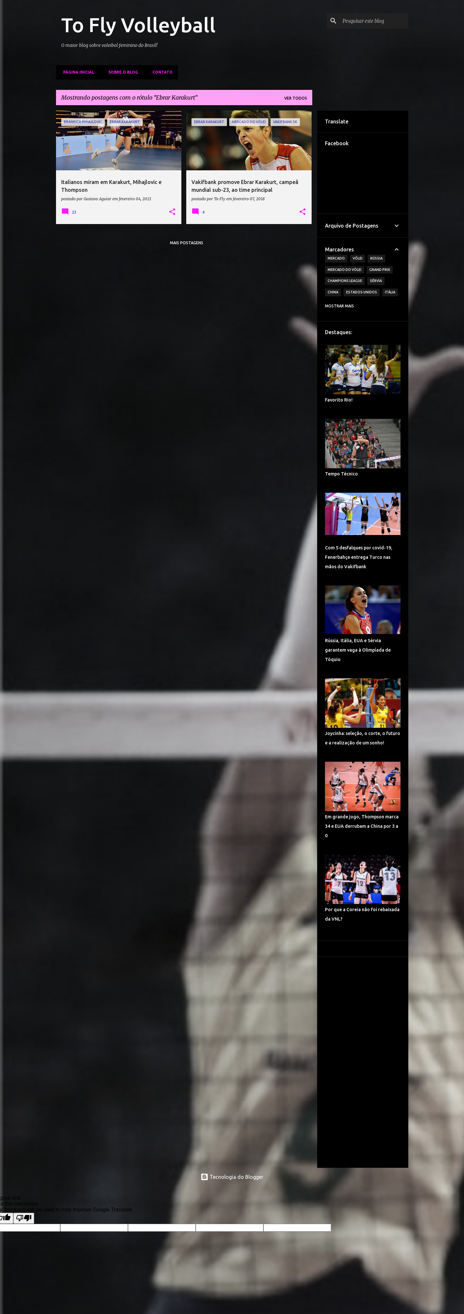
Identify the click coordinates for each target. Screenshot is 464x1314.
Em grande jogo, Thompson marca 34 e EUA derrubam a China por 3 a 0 (362, 826)
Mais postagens (186, 243)
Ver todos (295, 98)
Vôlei (357, 258)
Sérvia (376, 281)
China (333, 292)
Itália (390, 292)
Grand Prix (379, 270)
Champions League (345, 281)
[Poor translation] (23, 1218)
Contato (160, 72)
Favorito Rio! (339, 400)
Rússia (376, 258)
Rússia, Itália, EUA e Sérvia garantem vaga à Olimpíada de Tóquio (358, 650)
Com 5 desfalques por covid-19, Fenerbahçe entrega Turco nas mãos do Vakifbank (358, 557)
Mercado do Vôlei (344, 270)
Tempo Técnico (341, 473)
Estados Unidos (361, 292)
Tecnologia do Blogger (232, 1177)
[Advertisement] (363, 1062)
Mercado (336, 258)
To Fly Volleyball (138, 24)
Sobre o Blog (121, 72)
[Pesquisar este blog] (374, 21)
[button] (172, 212)
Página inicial (76, 72)
